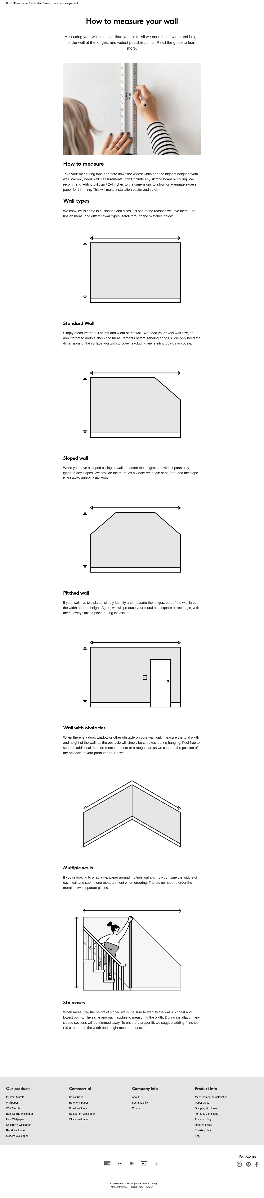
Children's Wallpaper (18, 1124)
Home (9, 3)
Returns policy (203, 1124)
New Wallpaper (15, 1119)
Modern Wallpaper (17, 1135)
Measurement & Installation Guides (32, 3)
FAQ (197, 1135)
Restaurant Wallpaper (82, 1113)
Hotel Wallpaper (78, 1102)
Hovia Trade (76, 1097)
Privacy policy (203, 1119)
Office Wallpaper (79, 1119)
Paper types (202, 1102)
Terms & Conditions (206, 1113)
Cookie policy (203, 1130)
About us (137, 1097)
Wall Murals (13, 1108)
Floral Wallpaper (15, 1130)
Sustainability (140, 1102)
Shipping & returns (206, 1108)
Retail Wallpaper (79, 1108)
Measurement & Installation (211, 1097)
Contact (136, 1108)
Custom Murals (15, 1097)
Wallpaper (12, 1102)
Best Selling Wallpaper (19, 1113)
